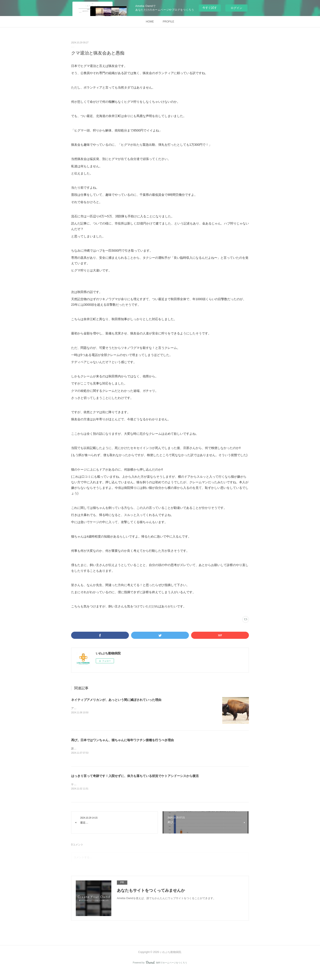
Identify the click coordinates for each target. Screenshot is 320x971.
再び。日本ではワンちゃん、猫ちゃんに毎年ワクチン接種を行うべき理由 (122, 740)
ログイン (236, 8)
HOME (150, 21)
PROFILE (168, 21)
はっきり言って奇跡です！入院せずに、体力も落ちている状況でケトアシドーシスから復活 (135, 776)
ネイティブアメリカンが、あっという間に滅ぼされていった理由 (116, 700)
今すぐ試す (209, 7)
